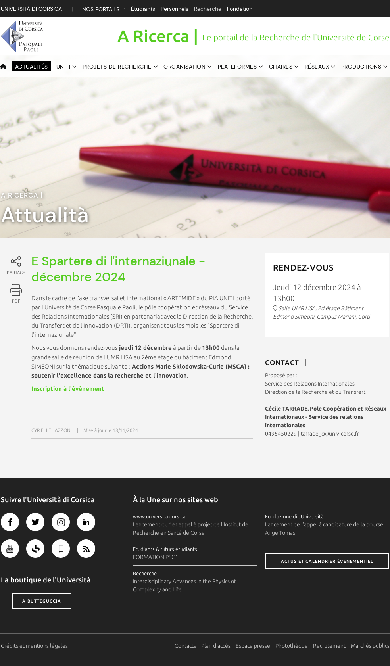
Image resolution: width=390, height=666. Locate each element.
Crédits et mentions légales (34, 646)
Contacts (185, 646)
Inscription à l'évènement (67, 388)
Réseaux (317, 66)
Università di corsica (31, 8)
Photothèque (291, 646)
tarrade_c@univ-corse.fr (330, 433)
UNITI (63, 66)
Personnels (174, 8)
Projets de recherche (117, 66)
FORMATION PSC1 (155, 557)
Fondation (239, 8)
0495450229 (281, 433)
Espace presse (253, 646)
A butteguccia (41, 601)
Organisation (184, 66)
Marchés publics (370, 646)
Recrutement (329, 646)
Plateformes (237, 66)
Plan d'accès (216, 646)
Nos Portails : (103, 9)
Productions (361, 66)
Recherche (207, 8)
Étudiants (143, 8)
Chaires (281, 66)
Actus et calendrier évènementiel (327, 561)
